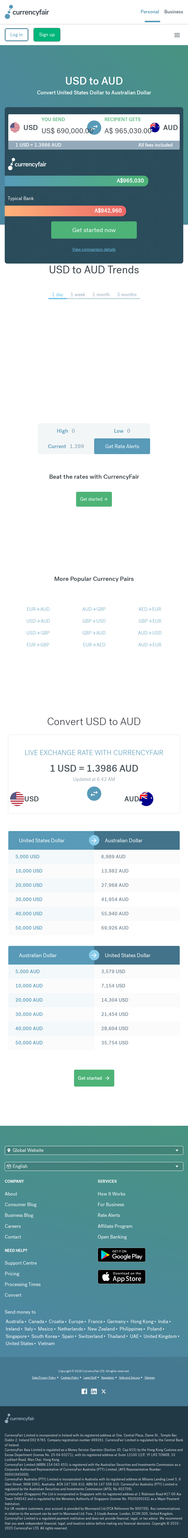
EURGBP (38, 645)
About (11, 1194)
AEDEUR (150, 609)
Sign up (47, 34)
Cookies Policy (70, 1378)
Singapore (16, 1336)
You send (53, 119)
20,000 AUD (29, 1000)
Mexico (45, 1329)
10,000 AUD (29, 986)
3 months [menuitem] (126, 294)
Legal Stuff (90, 1378)
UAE (134, 1336)
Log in (16, 34)
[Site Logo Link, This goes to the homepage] (27, 12)
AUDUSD (150, 633)
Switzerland (90, 1336)
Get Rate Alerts (122, 446)
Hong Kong (142, 1321)
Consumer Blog (20, 1204)
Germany (116, 1321)
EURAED (94, 645)
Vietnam (46, 1343)
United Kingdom (160, 1336)
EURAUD (38, 609)
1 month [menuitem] (101, 294)
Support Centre (21, 1263)
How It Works (111, 1194)
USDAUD (38, 621)
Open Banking (112, 1237)
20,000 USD (28, 885)
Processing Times (23, 1284)
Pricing (12, 1274)
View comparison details (93, 249)
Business (173, 12)
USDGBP (38, 633)
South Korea (44, 1336)
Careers (13, 1226)
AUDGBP (94, 609)
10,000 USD (28, 871)
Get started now (94, 230)
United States (19, 1343)
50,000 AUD (29, 1043)
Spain (68, 1336)
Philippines (131, 1329)
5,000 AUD (27, 971)
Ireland (13, 1329)
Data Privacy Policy (44, 1378)
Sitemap (149, 1378)
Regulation (107, 1378)
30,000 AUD (29, 1014)
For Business (111, 1204)
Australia (15, 1321)
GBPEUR (150, 621)
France (95, 1321)
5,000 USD (27, 857)
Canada (36, 1321)
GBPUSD (94, 621)
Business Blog (19, 1215)
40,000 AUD (29, 1028)
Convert (13, 1295)
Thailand (116, 1336)
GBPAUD (94, 633)
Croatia (56, 1321)
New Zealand (101, 1329)
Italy (29, 1329)
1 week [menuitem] (77, 294)
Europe (76, 1321)
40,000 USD (28, 914)
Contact (13, 1237)
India (163, 1321)
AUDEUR (149, 645)
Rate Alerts (109, 1215)
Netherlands (70, 1329)
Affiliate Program (115, 1226)
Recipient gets (123, 119)
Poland (154, 1329)
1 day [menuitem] (57, 294)
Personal (150, 12)
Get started (94, 499)
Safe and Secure (129, 1378)
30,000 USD (28, 899)
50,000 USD (28, 928)
